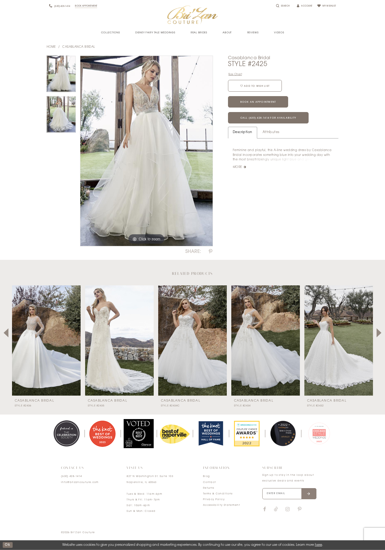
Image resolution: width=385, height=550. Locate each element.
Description (242, 132)
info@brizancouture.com (80, 482)
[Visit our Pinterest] (299, 509)
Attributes (271, 132)
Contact (209, 482)
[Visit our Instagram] (287, 509)
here (318, 545)
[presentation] (46, 340)
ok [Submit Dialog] (7, 545)
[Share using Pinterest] (210, 251)
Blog (206, 476)
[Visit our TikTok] (276, 509)
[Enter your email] (289, 494)
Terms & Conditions (218, 494)
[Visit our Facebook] (264, 509)
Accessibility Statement (221, 505)
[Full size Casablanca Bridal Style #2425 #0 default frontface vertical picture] (146, 151)
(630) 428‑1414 (71, 476)
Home (51, 47)
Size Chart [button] (235, 74)
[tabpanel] (61, 76)
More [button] (237, 167)
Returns (208, 488)
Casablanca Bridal (78, 47)
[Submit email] (308, 494)
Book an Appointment (258, 102)
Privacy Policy (214, 499)
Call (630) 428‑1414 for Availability (268, 118)
